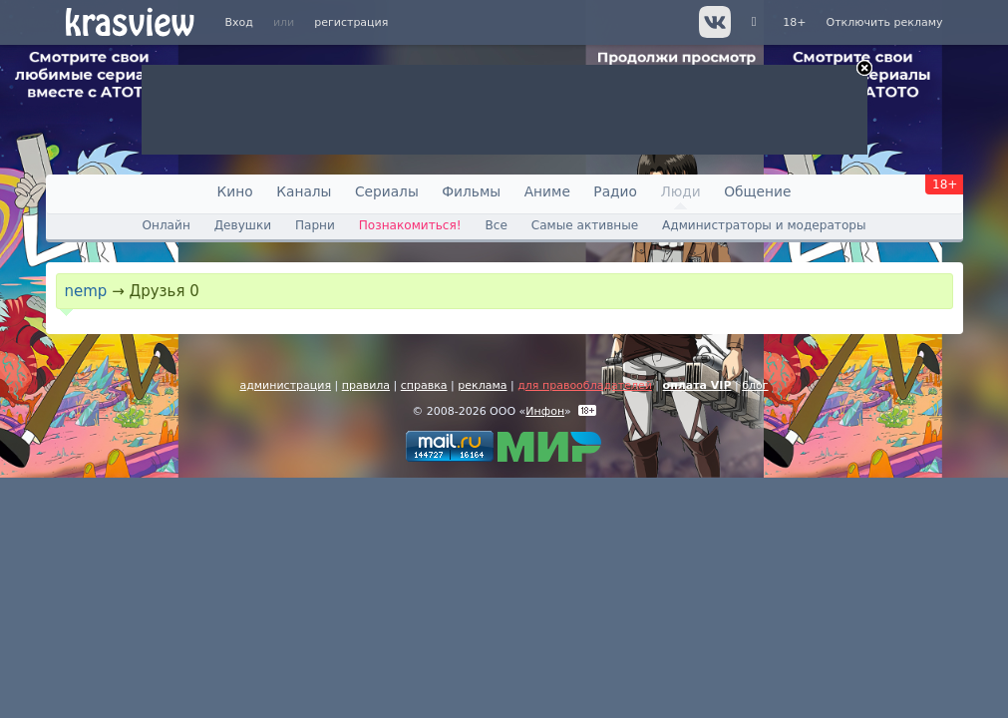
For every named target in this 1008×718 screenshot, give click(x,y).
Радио (615, 191)
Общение (757, 191)
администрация (285, 385)
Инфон (544, 411)
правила (366, 385)
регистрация (351, 22)
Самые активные (584, 225)
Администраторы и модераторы (763, 225)
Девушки (242, 225)
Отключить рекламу (884, 22)
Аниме (547, 191)
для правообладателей (584, 385)
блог (755, 385)
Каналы (303, 191)
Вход (239, 22)
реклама (482, 385)
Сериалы (387, 191)
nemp (86, 291)
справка (424, 385)
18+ (794, 22)
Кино (235, 191)
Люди (680, 191)
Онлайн (165, 225)
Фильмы (471, 191)
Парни (315, 225)
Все (495, 225)
